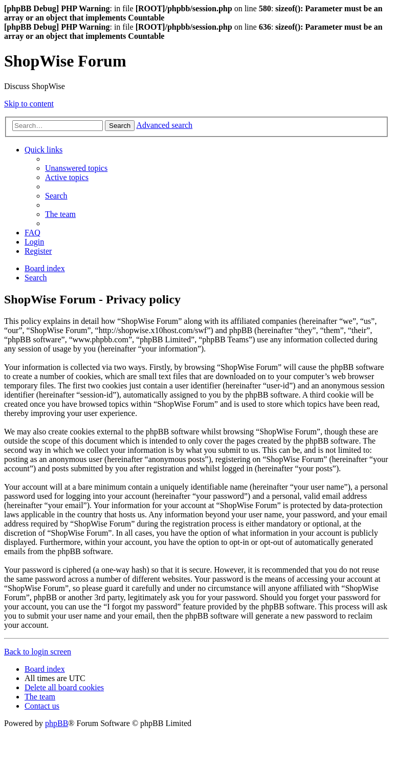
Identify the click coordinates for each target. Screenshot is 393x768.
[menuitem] (76, 168)
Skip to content (29, 103)
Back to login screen (37, 651)
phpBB (56, 723)
